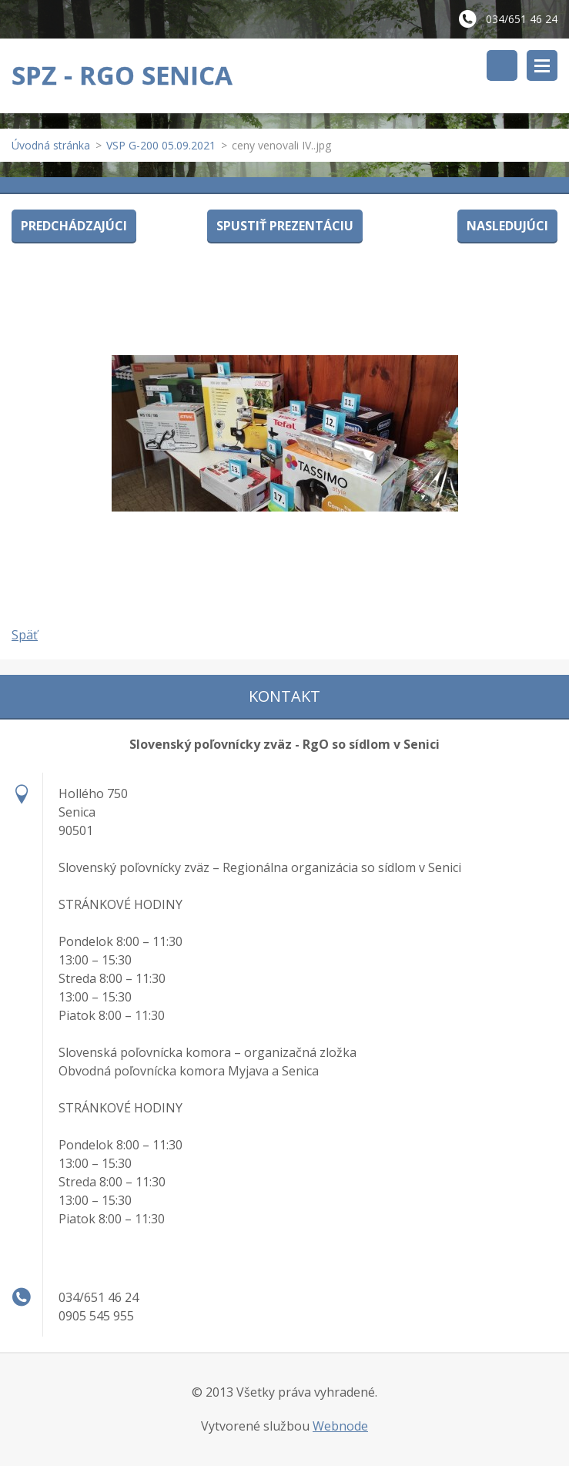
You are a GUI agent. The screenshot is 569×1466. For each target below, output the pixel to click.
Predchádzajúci (74, 225)
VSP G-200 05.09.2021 (161, 145)
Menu (542, 65)
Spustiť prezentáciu (284, 225)
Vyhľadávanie (502, 65)
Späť (25, 634)
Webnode (340, 1425)
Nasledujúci (507, 225)
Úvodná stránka (51, 145)
